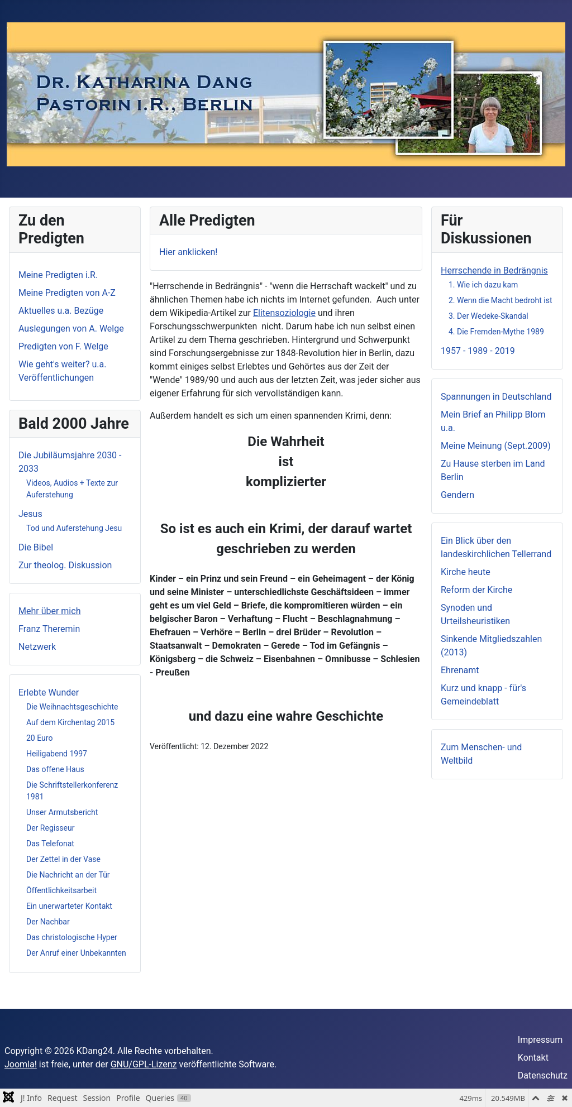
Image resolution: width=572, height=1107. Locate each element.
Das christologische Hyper (71, 937)
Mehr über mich (49, 611)
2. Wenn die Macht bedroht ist (500, 300)
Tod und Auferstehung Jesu (74, 528)
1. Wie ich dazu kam (483, 284)
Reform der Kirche (476, 589)
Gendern (457, 495)
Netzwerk (37, 646)
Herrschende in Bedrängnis (494, 270)
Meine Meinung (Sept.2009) (496, 445)
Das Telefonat (50, 843)
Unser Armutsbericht (62, 812)
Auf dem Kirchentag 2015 (70, 722)
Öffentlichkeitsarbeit (61, 890)
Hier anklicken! (188, 252)
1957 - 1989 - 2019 (478, 351)
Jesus (30, 514)
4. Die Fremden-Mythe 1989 (496, 331)
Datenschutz (543, 1075)
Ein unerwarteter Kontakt (69, 906)
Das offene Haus (55, 769)
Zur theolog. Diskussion (65, 565)
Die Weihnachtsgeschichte (72, 706)
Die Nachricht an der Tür (68, 874)
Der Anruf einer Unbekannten (76, 952)
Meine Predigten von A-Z (67, 292)
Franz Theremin (49, 629)
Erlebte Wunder (48, 692)
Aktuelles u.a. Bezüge (60, 310)
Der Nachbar (48, 921)
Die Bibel (35, 547)
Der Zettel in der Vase (63, 859)
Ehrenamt (460, 670)
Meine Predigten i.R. (58, 275)
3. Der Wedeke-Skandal (488, 316)
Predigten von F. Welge (63, 346)
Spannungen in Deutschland (496, 396)
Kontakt (533, 1057)
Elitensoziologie (284, 313)
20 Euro (39, 738)
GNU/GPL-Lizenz (144, 1064)
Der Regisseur (50, 827)
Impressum (540, 1039)
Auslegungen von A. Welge (71, 328)
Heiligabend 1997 (56, 753)
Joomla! (20, 1064)
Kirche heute (465, 572)
